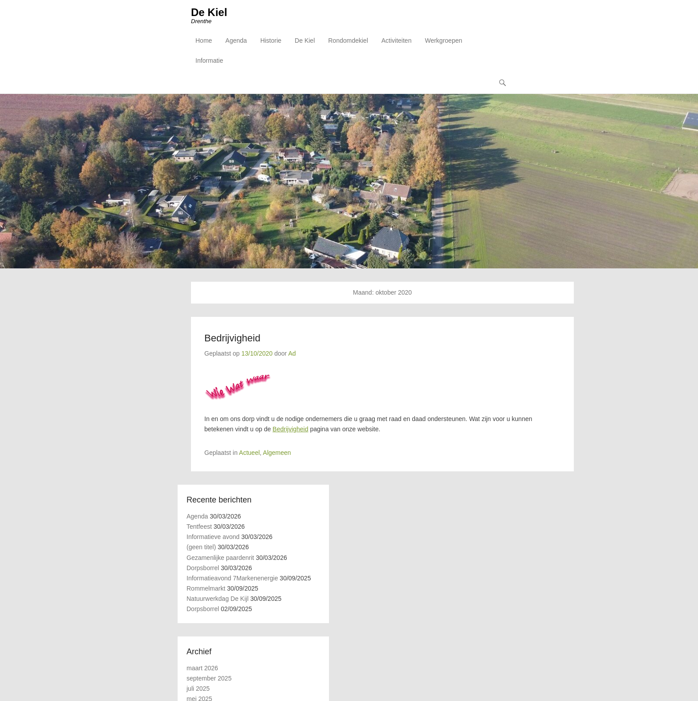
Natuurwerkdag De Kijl (217, 598)
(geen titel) (201, 547)
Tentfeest (199, 526)
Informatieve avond (213, 536)
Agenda (236, 40)
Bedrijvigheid (232, 338)
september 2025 (209, 678)
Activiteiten (396, 40)
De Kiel (209, 12)
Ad (292, 353)
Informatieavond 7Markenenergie (232, 578)
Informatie (209, 60)
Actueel (249, 452)
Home (203, 40)
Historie (270, 40)
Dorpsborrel (203, 567)
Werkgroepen (443, 40)
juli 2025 (198, 688)
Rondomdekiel (348, 40)
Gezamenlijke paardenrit (220, 557)
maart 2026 (202, 668)
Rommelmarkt (206, 588)
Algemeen (277, 452)
